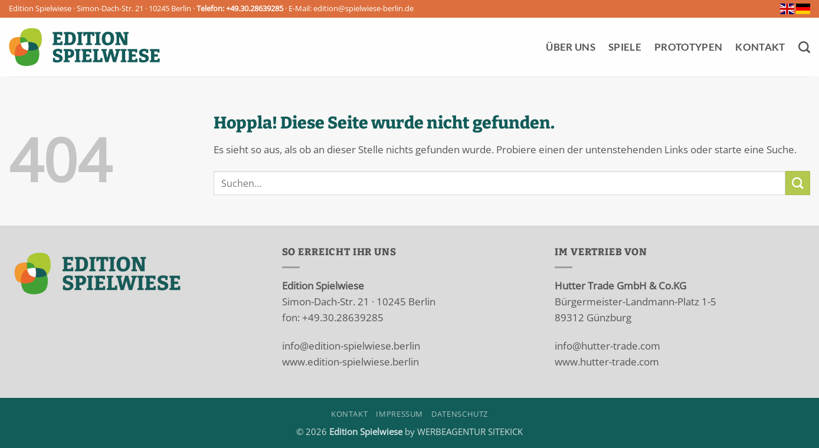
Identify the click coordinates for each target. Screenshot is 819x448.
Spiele (624, 47)
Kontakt (760, 47)
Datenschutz (459, 414)
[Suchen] (804, 47)
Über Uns (570, 47)
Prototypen (688, 47)
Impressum (399, 414)
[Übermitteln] (797, 183)
